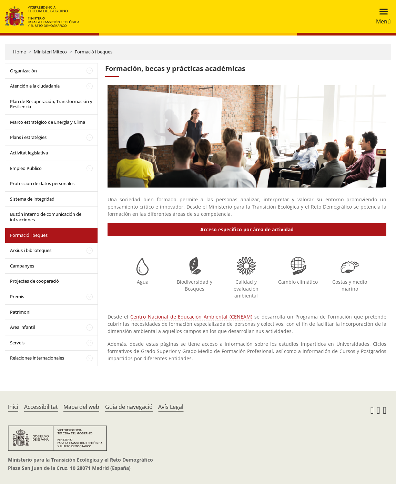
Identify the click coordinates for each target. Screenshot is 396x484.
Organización (23, 71)
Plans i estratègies (28, 137)
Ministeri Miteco (50, 52)
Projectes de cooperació (34, 281)
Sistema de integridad (32, 199)
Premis (17, 296)
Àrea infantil (22, 327)
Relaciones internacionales (37, 358)
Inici (13, 407)
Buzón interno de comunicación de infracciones (45, 217)
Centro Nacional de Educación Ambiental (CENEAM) (191, 316)
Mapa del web (81, 407)
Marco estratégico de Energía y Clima (47, 122)
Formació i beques (93, 52)
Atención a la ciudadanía (35, 86)
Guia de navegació (129, 407)
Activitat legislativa (29, 153)
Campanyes (22, 266)
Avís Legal (170, 407)
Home (19, 52)
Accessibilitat (41, 407)
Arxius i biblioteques (30, 250)
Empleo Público (26, 168)
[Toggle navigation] (381, 16)
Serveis (17, 343)
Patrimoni (20, 312)
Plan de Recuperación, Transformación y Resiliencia (51, 104)
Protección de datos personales (42, 183)
